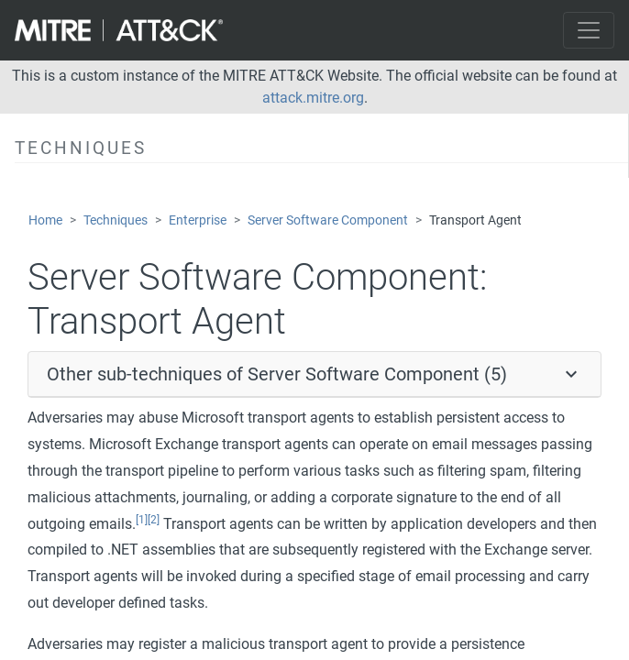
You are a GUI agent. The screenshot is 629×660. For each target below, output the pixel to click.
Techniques (115, 220)
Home (45, 220)
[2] (154, 519)
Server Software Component (328, 220)
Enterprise (197, 220)
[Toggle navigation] (588, 30)
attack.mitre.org (313, 97)
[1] (142, 519)
